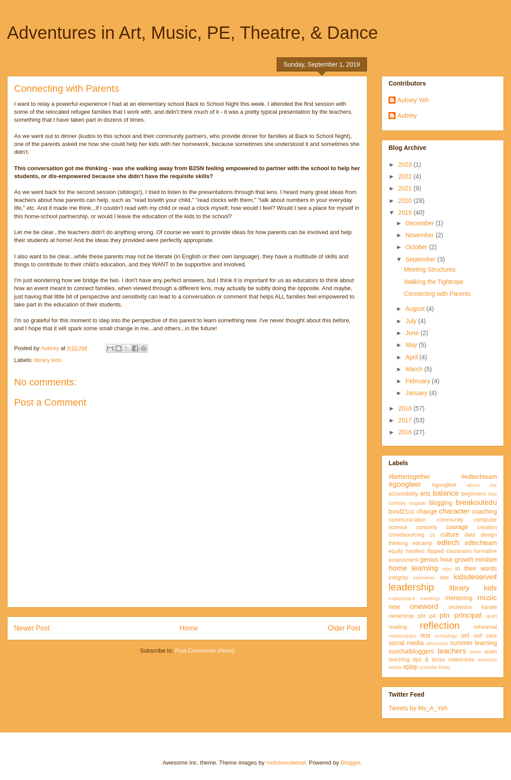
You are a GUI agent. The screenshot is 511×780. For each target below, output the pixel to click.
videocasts (461, 660)
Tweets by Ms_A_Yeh (418, 708)
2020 (406, 200)
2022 (406, 176)
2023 (406, 164)
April (412, 357)
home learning (413, 568)
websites (487, 659)
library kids (48, 360)
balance (446, 493)
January (417, 392)
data (469, 535)
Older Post (344, 628)
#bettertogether (409, 476)
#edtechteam (479, 476)
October (417, 246)
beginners (473, 494)
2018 (406, 408)
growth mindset (476, 559)
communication (407, 520)
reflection (440, 625)
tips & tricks (429, 660)
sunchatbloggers (411, 651)
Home (189, 628)
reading (398, 627)
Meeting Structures (430, 269)
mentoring (458, 597)
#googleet (444, 485)
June (412, 332)
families (415, 551)
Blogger (350, 762)
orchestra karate (472, 607)
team (475, 651)
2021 (406, 188)
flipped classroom (449, 551)
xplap (410, 666)
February (418, 380)
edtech (448, 542)
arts (425, 493)
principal (468, 615)
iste (444, 578)
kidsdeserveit (475, 577)
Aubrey (407, 115)
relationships (402, 635)
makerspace (402, 598)
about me (482, 485)
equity (396, 551)
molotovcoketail (286, 762)
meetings (430, 598)
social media (406, 642)
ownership (401, 616)
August (415, 308)
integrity (398, 578)
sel (465, 635)
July (411, 321)
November (420, 235)
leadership (411, 587)
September (421, 259)
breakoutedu (476, 502)
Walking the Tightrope (433, 281)
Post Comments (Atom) (204, 650)
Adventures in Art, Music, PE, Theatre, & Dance (192, 32)
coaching (484, 511)
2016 (406, 432)
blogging (440, 502)
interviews (424, 577)
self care (485, 636)
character (454, 511)
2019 (406, 212)
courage (457, 526)
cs (432, 535)
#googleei (405, 484)
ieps (447, 568)
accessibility (403, 494)
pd (433, 616)
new (394, 606)
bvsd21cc (402, 511)
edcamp (422, 543)
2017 (406, 420)
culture (450, 534)
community (450, 520)
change (427, 511)
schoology (446, 635)
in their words (476, 568)
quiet (491, 616)
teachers (451, 651)
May (411, 344)
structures (437, 643)
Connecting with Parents (437, 293)
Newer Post (32, 628)
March (414, 369)
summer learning (473, 642)
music (487, 597)
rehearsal (485, 627)
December (420, 223)
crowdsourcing (406, 535)
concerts (426, 527)
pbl (422, 616)
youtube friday (434, 667)
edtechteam (481, 542)
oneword (424, 606)
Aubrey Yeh (413, 100)
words (395, 667)
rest (425, 635)
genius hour (436, 559)
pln (444, 615)
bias (492, 493)
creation (487, 527)
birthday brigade (407, 503)
